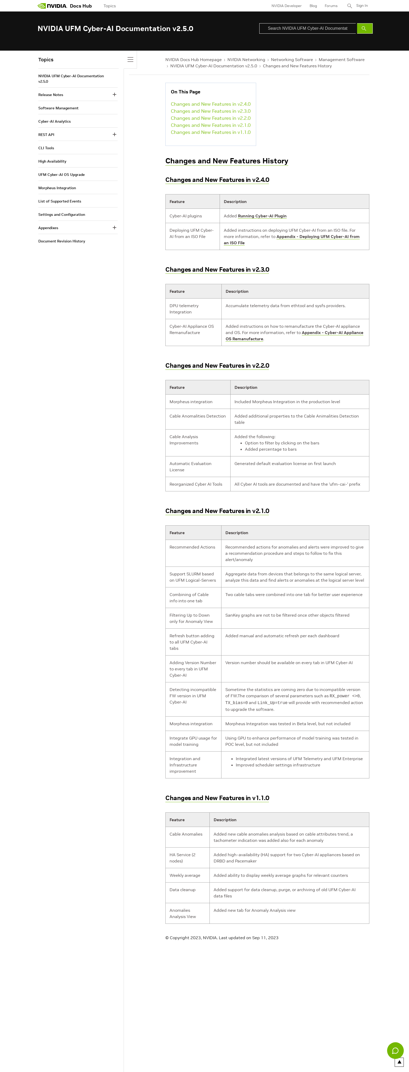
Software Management (58, 108)
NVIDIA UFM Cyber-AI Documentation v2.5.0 (213, 65)
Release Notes (50, 94)
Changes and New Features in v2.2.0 (211, 118)
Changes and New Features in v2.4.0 (211, 104)
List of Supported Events (59, 201)
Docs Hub (81, 6)
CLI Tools (46, 148)
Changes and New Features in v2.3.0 (211, 111)
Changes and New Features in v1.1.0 (211, 132)
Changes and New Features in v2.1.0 (211, 125)
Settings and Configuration (61, 214)
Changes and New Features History (297, 65)
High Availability (52, 161)
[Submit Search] (365, 28)
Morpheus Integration (57, 188)
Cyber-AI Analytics (54, 121)
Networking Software (292, 59)
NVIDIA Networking (246, 59)
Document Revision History (61, 241)
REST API (46, 134)
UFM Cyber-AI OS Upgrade (61, 174)
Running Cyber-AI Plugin (262, 215)
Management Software (342, 59)
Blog (312, 5)
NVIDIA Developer (286, 5)
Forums (330, 5)
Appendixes (48, 227)
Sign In (362, 5)
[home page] (52, 5)
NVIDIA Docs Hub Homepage (193, 59)
